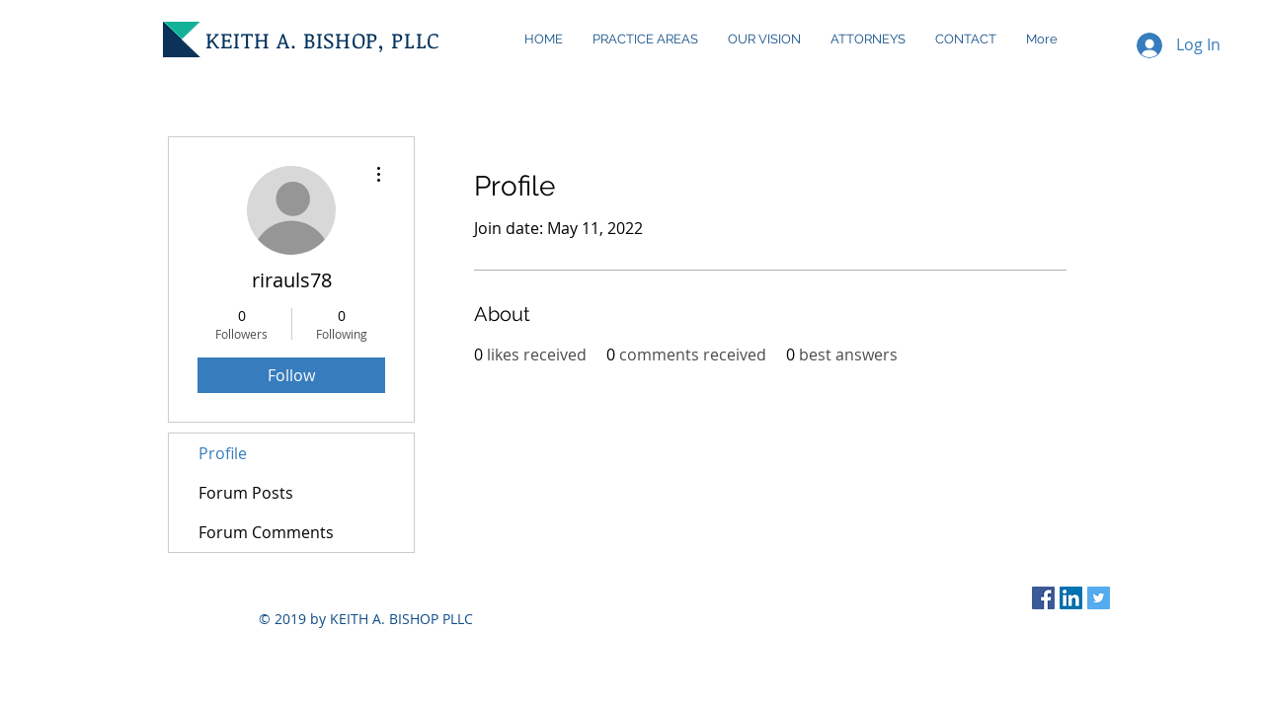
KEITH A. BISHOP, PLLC (322, 39)
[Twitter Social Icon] (1098, 598)
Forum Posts (245, 493)
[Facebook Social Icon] (1043, 598)
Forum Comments (266, 532)
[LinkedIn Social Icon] (1071, 598)
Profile (222, 453)
